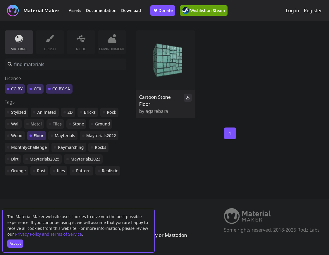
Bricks (90, 112)
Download (131, 10)
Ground (102, 124)
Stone (78, 124)
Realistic (110, 170)
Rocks (100, 147)
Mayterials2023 (85, 159)
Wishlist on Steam (203, 10)
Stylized (18, 112)
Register (313, 10)
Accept (15, 243)
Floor (39, 135)
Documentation (101, 10)
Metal (36, 124)
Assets (75, 10)
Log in (292, 10)
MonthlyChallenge (29, 147)
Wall (15, 124)
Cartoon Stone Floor (155, 100)
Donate (163, 10)
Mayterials (65, 135)
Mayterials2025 (44, 159)
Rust (41, 170)
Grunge (18, 170)
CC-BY (17, 89)
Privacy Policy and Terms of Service (48, 234)
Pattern (83, 170)
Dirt (14, 159)
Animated (46, 112)
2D (70, 112)
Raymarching (71, 147)
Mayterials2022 (101, 135)
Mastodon (176, 235)
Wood (17, 135)
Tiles (57, 124)
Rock (111, 112)
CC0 (37, 89)
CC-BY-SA (61, 89)
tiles (61, 170)
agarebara (157, 111)
